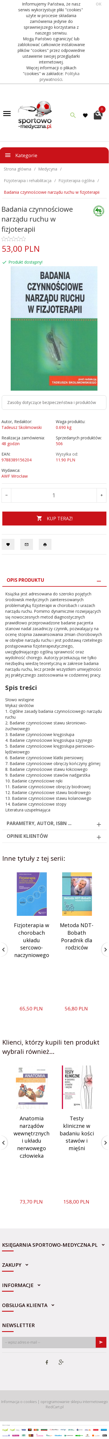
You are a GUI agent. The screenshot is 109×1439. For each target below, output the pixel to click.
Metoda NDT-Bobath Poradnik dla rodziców (76, 936)
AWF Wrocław (14, 476)
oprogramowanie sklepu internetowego (74, 1401)
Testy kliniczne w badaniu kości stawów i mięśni (77, 1133)
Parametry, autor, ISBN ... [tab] (39, 823)
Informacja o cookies (19, 1401)
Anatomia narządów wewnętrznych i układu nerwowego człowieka (31, 1137)
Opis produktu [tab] (25, 580)
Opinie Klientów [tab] (27, 836)
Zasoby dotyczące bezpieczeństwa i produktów (51, 402)
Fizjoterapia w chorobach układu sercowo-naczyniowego (31, 940)
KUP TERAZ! (54, 518)
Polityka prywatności (60, 76)
